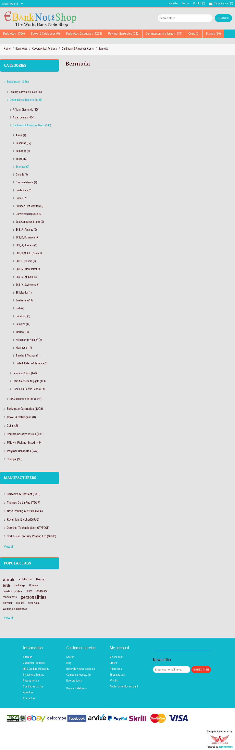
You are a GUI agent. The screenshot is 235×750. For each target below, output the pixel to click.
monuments (10, 597)
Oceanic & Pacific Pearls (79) (29, 389)
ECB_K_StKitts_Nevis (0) (29, 253)
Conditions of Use (33, 686)
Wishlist (114, 680)
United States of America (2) (31, 363)
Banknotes (21, 48)
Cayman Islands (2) (26, 182)
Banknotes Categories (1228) (84, 33)
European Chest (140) (25, 373)
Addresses (116, 668)
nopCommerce (225, 746)
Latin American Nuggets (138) (29, 381)
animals (9, 579)
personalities (33, 597)
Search (70, 657)
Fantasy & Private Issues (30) (26, 91)
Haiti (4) (20, 308)
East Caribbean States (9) (30, 221)
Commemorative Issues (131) (164, 33)
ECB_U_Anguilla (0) (26, 276)
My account (116, 657)
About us (28, 692)
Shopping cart (117, 674)
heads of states (12, 591)
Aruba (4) (21, 135)
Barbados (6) (23, 150)
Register (173, 3)
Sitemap (27, 657)
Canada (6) (22, 174)
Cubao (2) (21, 198)
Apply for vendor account (124, 686)
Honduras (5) (23, 316)
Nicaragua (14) (24, 347)
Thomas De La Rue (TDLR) (23, 502)
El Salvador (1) (24, 292)
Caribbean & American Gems (78, 48)
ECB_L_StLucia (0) (26, 261)
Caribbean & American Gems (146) (32, 125)
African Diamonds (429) (26, 109)
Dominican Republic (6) (29, 213)
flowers (33, 585)
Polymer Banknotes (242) (124, 33)
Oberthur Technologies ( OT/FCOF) (28, 528)
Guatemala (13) (24, 300)
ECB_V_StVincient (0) (27, 284)
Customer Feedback (34, 662)
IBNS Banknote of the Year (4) (26, 398)
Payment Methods (76, 688)
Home (7, 48)
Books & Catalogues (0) (45, 33)
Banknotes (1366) (14, 33)
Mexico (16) (22, 331)
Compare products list (78, 674)
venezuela (34, 603)
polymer (7, 603)
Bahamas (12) (23, 143)
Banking (40, 579)
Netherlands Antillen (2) (29, 339)
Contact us (29, 698)
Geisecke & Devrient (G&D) (23, 494)
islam (29, 591)
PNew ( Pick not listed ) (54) (25, 442)
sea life (20, 603)
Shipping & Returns (33, 674)
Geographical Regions (44, 48)
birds (7, 585)
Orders (113, 662)
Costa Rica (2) (23, 190)
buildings (20, 585)
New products (74, 680)
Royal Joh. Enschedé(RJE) (23, 519)
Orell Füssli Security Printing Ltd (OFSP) (31, 536)
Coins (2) (193, 33)
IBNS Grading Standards (36, 668)
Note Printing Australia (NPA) (25, 511)
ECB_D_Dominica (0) (27, 237)
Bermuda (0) (22, 166)
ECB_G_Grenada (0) (26, 245)
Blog (68, 662)
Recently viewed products (80, 668)
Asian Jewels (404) (23, 117)
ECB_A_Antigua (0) (26, 229)
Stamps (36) (213, 33)
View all (8, 547)
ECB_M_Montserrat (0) (28, 269)
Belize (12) (21, 158)
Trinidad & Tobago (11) (28, 355)
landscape (42, 591)
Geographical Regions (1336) (26, 99)
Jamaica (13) (23, 324)
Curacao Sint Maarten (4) (29, 206)
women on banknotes (15, 609)
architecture (25, 579)
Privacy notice (31, 680)
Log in (185, 3)
